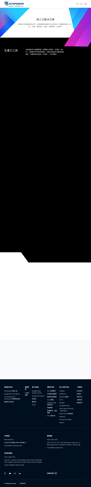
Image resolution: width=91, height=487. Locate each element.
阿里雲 (34, 399)
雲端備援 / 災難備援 (52, 412)
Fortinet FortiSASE (65, 419)
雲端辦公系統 (8, 387)
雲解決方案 (50, 387)
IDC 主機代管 (51, 416)
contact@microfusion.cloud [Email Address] (13, 445)
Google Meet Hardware (12, 394)
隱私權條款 (23, 483)
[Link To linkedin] (20, 473)
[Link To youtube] (10, 473)
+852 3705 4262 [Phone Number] (52, 439)
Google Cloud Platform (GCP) (37, 392)
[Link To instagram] (15, 473)
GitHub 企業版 (64, 397)
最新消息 (79, 397)
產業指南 (27, 388)
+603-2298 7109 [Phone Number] (9, 457)
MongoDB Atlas (64, 405)
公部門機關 (27, 394)
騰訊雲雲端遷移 (52, 397)
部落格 (79, 394)
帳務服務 (50, 408)
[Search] (77, 4)
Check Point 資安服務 (66, 413)
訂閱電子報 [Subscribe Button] (52, 473)
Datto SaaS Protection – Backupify (66, 409)
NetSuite (62, 416)
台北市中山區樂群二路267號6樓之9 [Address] (15, 442)
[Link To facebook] (5, 473)
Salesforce (62, 394)
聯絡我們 (79, 403)
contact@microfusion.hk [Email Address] (55, 447)
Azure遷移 (50, 400)
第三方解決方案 (64, 387)
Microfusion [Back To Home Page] (12, 483)
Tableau (62, 391)
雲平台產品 (35, 387)
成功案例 (79, 391)
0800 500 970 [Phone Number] (8, 439)
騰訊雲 (34, 402)
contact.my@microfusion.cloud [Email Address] (14, 465)
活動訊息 (79, 400)
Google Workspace (38, 396)
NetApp (62, 403)
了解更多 (79, 387)
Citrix (61, 400)
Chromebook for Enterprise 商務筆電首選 (12, 398)
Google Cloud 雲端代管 (51, 404)
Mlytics (61, 422)
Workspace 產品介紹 (10, 391)
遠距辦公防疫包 (9, 402)
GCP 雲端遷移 (51, 391)
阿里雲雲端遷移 (52, 394)
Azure (34, 405)
